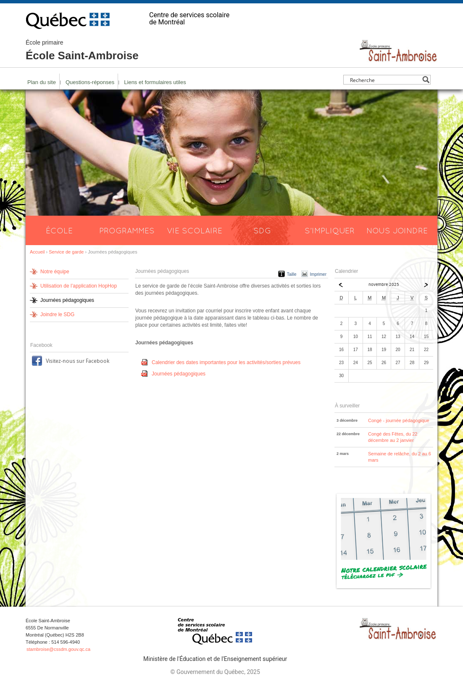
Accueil (37, 251)
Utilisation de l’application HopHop (78, 286)
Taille (292, 274)
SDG (262, 230)
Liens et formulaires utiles (155, 82)
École (59, 230)
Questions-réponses (90, 82)
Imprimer (318, 274)
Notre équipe (54, 272)
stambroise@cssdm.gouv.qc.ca (58, 649)
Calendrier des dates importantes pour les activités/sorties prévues (226, 362)
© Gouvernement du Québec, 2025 (215, 672)
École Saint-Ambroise (82, 50)
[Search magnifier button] (425, 79)
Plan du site (41, 82)
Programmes (127, 230)
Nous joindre (397, 230)
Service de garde (66, 251)
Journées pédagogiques (178, 374)
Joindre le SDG (57, 314)
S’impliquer (330, 230)
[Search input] (384, 80)
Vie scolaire (194, 230)
